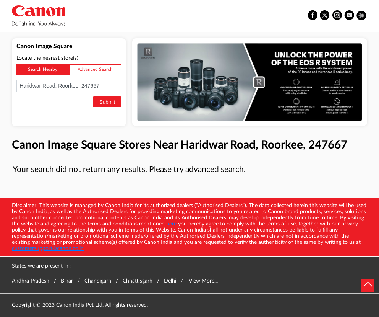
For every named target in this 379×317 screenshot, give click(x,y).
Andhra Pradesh (30, 281)
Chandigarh (97, 281)
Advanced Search (95, 69)
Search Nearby (42, 69)
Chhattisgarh (137, 281)
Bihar (67, 281)
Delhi (170, 281)
